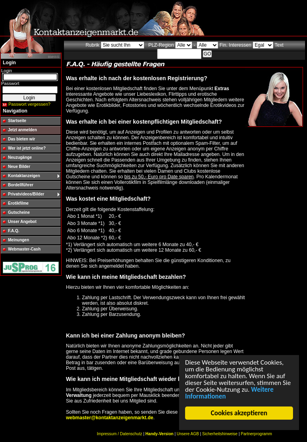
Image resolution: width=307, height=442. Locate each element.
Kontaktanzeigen (24, 176)
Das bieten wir (21, 139)
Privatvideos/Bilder (26, 194)
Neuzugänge (20, 157)
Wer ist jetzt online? (27, 148)
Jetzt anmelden (22, 130)
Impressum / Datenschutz (119, 434)
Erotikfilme (18, 203)
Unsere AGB (188, 434)
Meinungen (18, 240)
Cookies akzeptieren (239, 413)
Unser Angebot (22, 221)
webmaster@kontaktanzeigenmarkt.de (109, 417)
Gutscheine (19, 212)
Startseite (17, 120)
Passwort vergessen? (29, 104)
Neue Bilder (19, 166)
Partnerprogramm (256, 434)
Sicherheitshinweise (219, 434)
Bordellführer (20, 185)
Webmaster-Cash (24, 249)
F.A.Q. (13, 231)
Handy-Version (159, 434)
